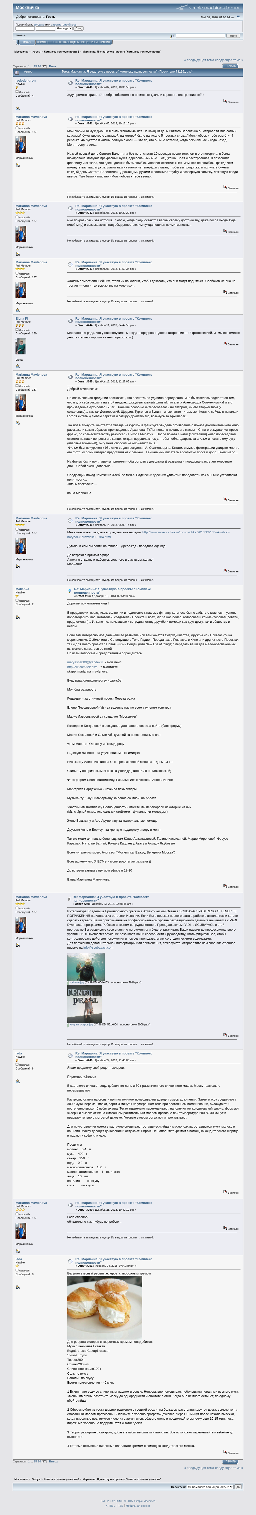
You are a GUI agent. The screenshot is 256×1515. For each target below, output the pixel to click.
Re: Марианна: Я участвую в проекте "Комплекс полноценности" (113, 82)
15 (35, 66)
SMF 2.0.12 (108, 1500)
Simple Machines (144, 1500)
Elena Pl (22, 318)
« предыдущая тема (199, 60)
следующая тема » (229, 60)
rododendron (26, 80)
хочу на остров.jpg (80, 1024)
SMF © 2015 (125, 1500)
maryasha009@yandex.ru (85, 662)
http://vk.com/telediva (82, 667)
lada (19, 1053)
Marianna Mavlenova (31, 117)
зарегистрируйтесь (63, 24)
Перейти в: (178, 1486)
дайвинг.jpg (75, 982)
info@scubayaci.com (98, 947)
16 (39, 66)
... (32, 66)
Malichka (22, 589)
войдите (39, 24)
